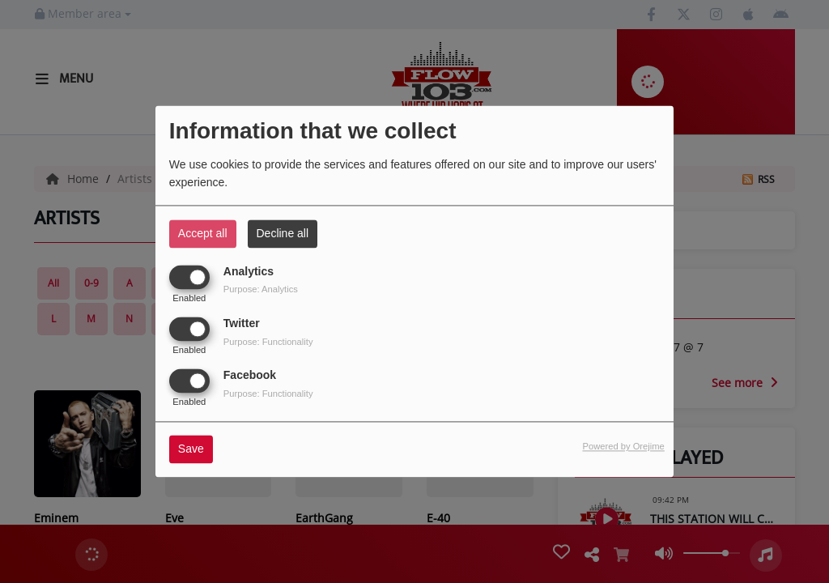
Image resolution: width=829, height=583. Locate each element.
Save (191, 449)
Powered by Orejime (623, 447)
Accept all (202, 233)
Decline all (283, 233)
